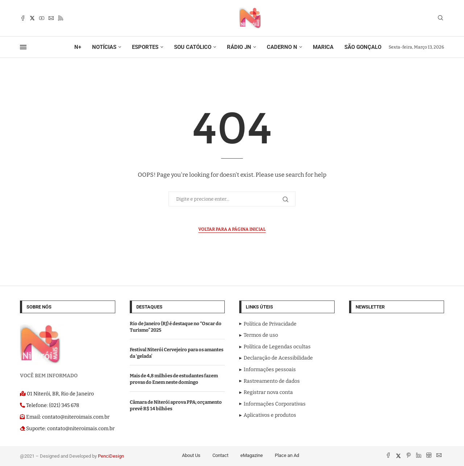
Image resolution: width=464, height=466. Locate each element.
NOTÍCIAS (104, 47)
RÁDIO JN (239, 47)
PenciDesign (111, 456)
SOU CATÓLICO (192, 47)
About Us (191, 455)
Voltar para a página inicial (232, 229)
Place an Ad (287, 455)
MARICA (323, 47)
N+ (77, 47)
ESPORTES (145, 47)
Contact (220, 455)
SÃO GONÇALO (362, 47)
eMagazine (251, 455)
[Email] (51, 18)
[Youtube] (42, 18)
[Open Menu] (23, 47)
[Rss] (60, 18)
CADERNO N (282, 47)
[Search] (440, 18)
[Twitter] (32, 18)
